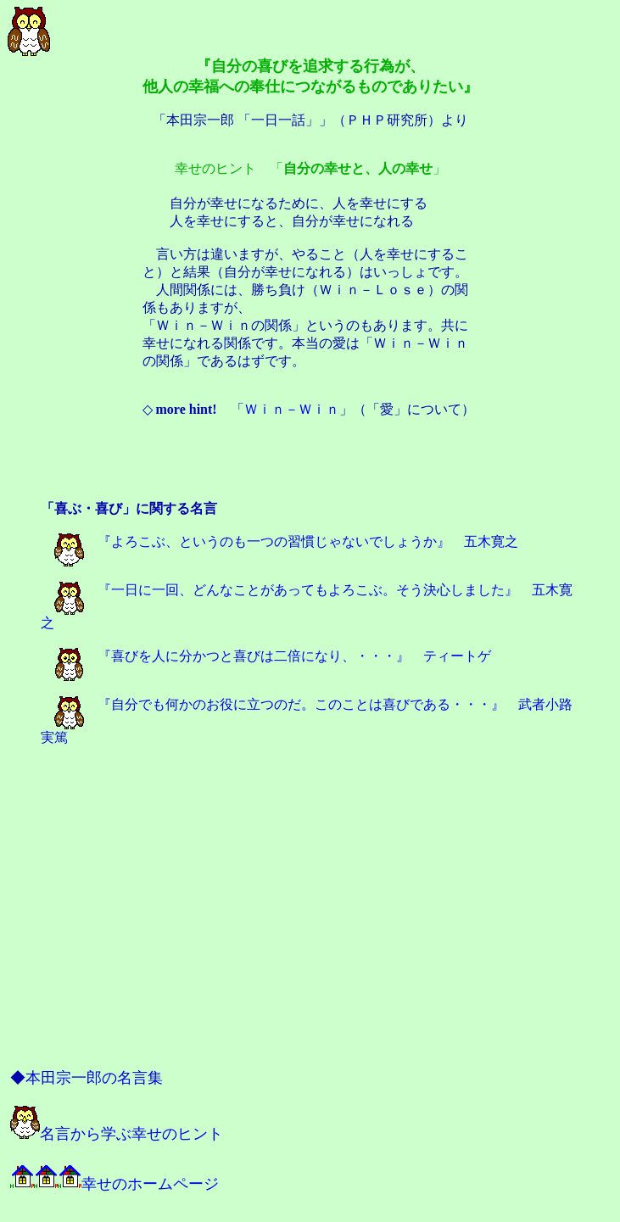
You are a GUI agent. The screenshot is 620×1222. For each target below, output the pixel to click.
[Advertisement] (310, 461)
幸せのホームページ (114, 1183)
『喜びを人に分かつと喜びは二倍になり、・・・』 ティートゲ (272, 656)
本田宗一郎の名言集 (94, 1077)
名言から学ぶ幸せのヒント (116, 1133)
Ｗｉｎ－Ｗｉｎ (291, 409)
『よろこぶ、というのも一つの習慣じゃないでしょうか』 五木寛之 (286, 541)
